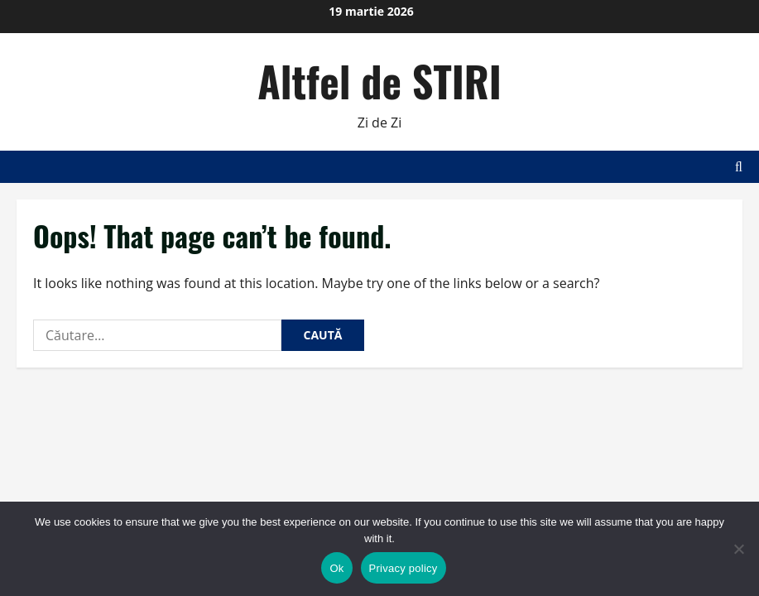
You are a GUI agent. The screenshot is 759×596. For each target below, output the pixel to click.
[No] (738, 549)
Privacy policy (403, 568)
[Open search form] (738, 167)
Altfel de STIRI (379, 80)
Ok (336, 568)
